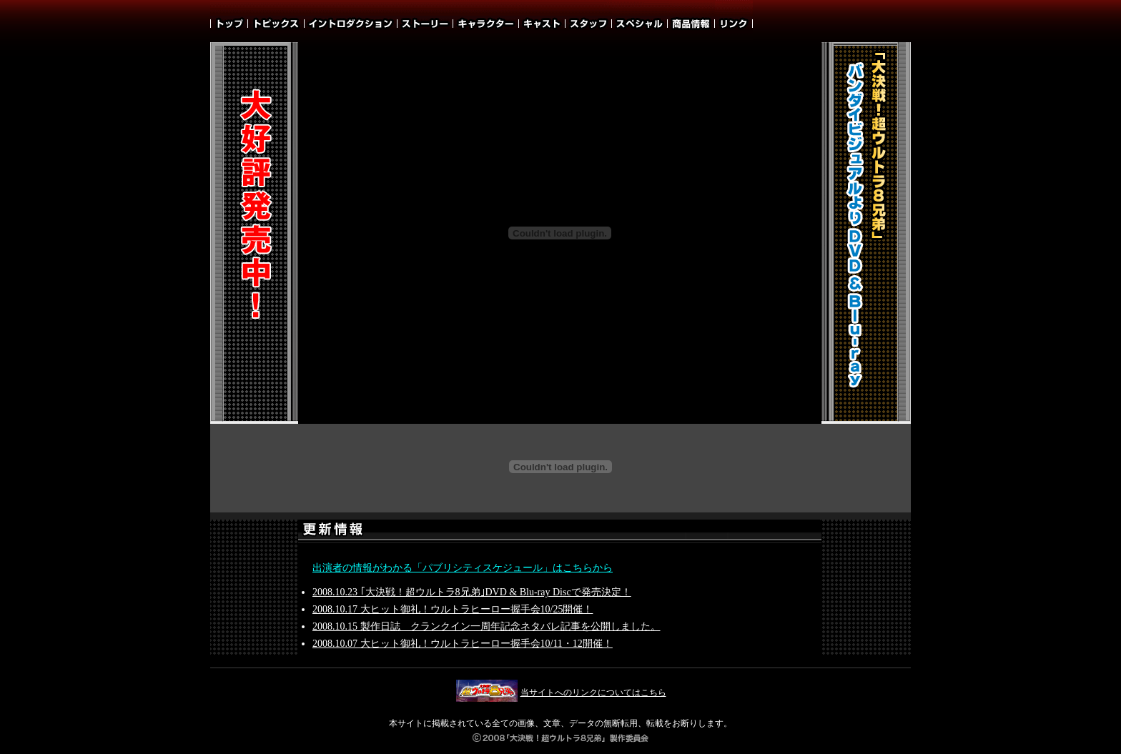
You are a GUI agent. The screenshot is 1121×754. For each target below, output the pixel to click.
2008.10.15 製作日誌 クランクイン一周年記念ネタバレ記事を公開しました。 (486, 626)
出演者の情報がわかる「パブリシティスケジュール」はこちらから (462, 567)
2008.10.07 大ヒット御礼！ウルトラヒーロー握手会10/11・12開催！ (462, 643)
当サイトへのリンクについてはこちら (560, 693)
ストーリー (425, 21)
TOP (229, 21)
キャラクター (486, 21)
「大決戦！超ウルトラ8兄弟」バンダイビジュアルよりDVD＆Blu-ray (865, 233)
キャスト (542, 21)
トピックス (276, 21)
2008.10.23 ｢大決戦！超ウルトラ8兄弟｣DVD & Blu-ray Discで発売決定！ (471, 592)
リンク (734, 21)
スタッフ (589, 21)
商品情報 (691, 21)
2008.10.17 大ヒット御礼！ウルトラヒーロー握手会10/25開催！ (452, 609)
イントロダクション (351, 21)
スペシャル (640, 21)
